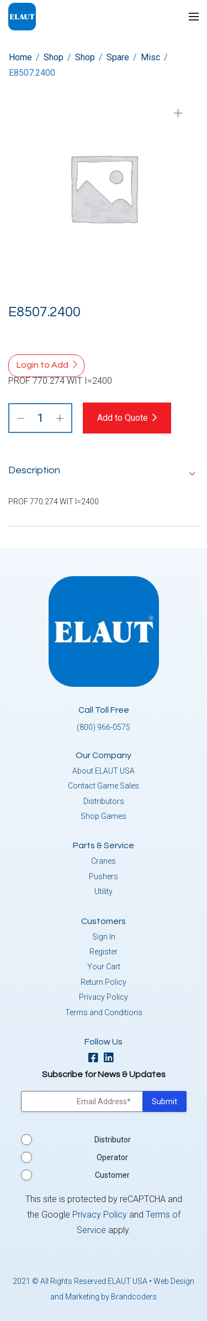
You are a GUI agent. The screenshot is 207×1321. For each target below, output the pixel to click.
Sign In (103, 936)
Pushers (103, 876)
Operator (112, 1157)
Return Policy (103, 982)
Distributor (112, 1139)
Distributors (103, 801)
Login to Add (42, 365)
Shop (53, 57)
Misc (150, 57)
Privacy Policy (103, 997)
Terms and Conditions (103, 1012)
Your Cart (103, 966)
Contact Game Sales (103, 785)
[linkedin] (111, 1058)
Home (20, 57)
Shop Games (103, 816)
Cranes (103, 861)
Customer (112, 1175)
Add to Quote (122, 418)
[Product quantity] (40, 418)
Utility (103, 891)
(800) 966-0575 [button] (103, 727)
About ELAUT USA (103, 770)
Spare (118, 57)
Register (103, 951)
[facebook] (96, 1058)
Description (34, 470)
